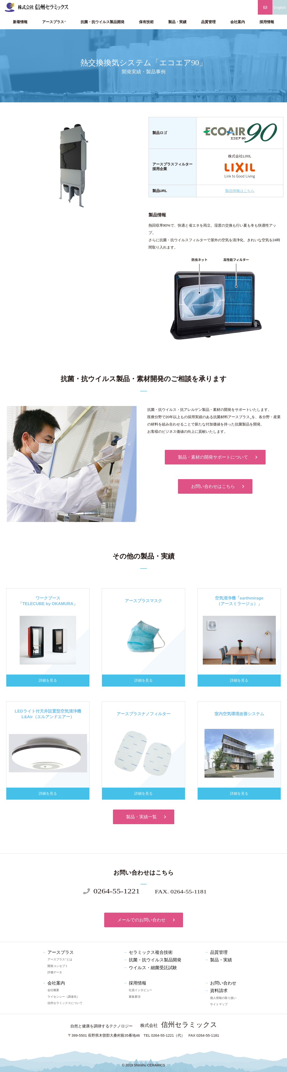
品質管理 (208, 22)
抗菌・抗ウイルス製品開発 (102, 22)
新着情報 (20, 22)
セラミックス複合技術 (151, 952)
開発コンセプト (57, 966)
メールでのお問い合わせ (141, 919)
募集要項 (134, 996)
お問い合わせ (223, 983)
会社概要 (53, 990)
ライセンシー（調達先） (63, 996)
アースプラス (54, 22)
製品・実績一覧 (141, 816)
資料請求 (219, 990)
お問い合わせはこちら (213, 486)
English (280, 7)
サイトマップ (219, 1004)
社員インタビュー (140, 990)
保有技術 (146, 22)
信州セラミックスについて (65, 1003)
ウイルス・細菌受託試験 (153, 967)
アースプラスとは (59, 959)
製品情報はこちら (239, 191)
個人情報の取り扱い (223, 998)
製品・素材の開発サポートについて (213, 457)
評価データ (54, 972)
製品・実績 (177, 22)
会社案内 (237, 22)
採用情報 (266, 22)
